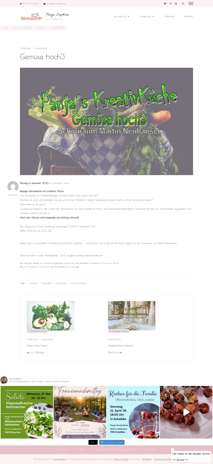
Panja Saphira (57, 15)
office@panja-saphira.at (56, 4)
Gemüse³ (33, 283)
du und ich (120, 16)
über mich (62, 449)
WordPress (146, 459)
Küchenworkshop (78, 283)
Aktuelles (188, 16)
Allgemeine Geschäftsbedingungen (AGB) (116, 449)
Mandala (170, 16)
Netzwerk (151, 449)
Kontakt (81, 449)
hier (77, 266)
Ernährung (145, 16)
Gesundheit (46, 283)
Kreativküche (41, 48)
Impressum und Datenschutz (166, 459)
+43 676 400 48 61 (30, 4)
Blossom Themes (121, 459)
